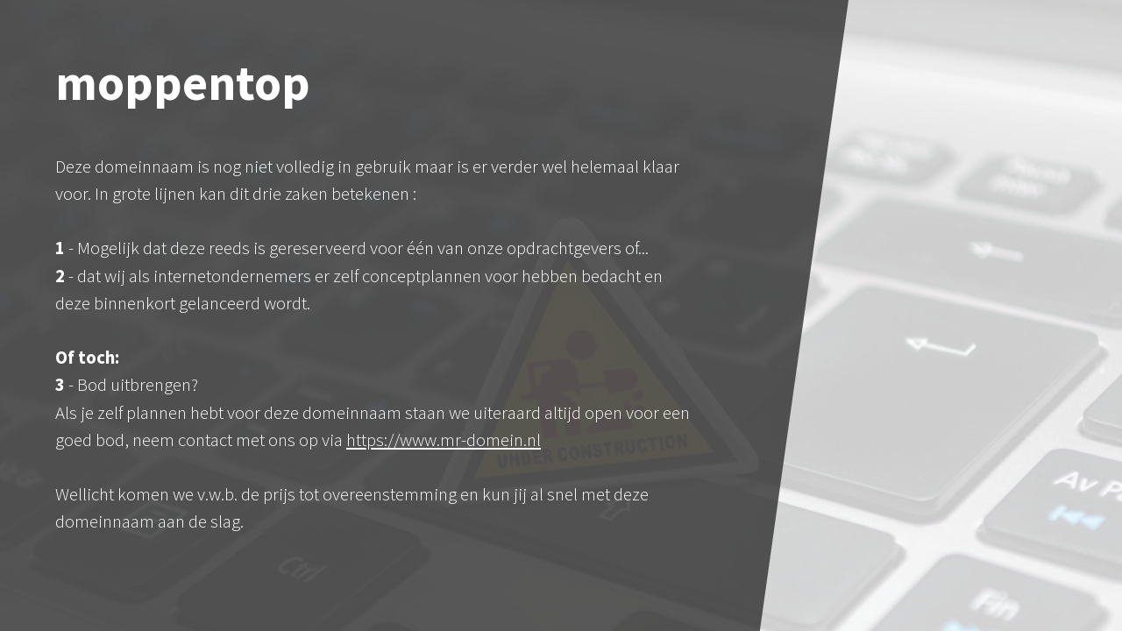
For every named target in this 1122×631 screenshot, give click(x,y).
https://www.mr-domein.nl (443, 440)
